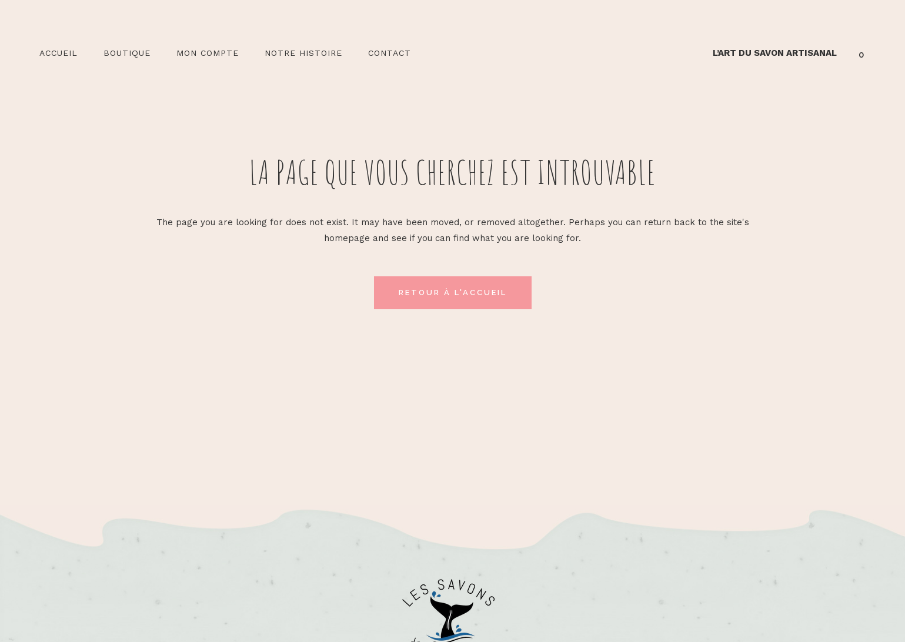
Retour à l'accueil (453, 292)
